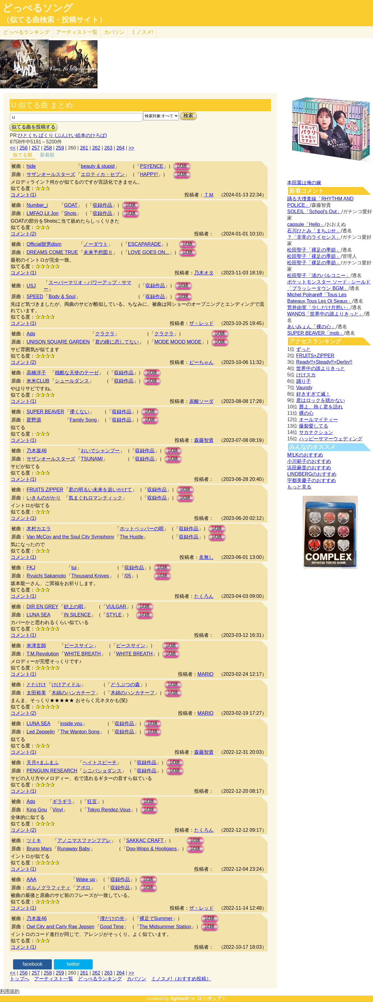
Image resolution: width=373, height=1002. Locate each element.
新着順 (47, 154)
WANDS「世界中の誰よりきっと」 (325, 313)
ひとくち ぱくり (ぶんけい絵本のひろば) (62, 135)
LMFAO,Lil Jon (43, 213)
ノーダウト (95, 244)
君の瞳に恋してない (117, 341)
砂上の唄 (73, 606)
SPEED (35, 296)
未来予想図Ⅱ (98, 252)
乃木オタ (204, 272)
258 (48, 147)
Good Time (112, 926)
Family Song (83, 419)
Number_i (37, 205)
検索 (188, 115)
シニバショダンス (102, 770)
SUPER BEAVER (45, 411)
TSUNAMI (92, 458)
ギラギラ (62, 801)
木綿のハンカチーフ (73, 692)
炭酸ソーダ (201, 401)
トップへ (19, 978)
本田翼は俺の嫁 (304, 182)
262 (96, 147)
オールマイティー (318, 419)
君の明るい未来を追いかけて (100, 489)
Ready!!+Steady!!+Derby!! (324, 362)
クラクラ (105, 333)
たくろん (204, 596)
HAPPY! (149, 174)
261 (84, 147)
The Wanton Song (79, 731)
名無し (206, 557)
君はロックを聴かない (320, 400)
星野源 (34, 419)
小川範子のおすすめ (309, 461)
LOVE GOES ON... (148, 252)
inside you (71, 723)
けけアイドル (66, 684)
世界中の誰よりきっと (320, 368)
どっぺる (26, 32)
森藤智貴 (204, 440)
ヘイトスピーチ (100, 762)
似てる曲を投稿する (33, 126)
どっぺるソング (37, 7)
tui (73, 567)
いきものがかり (44, 497)
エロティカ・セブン (103, 174)
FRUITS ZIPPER (45, 489)
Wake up (85, 879)
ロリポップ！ (211, 998)
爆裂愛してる (313, 426)
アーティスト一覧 (53, 978)
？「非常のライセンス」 (314, 237)
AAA (31, 879)
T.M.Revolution (43, 653)
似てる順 (22, 154)
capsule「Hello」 (306, 224)
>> (131, 147)
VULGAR (116, 606)
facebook (32, 964)
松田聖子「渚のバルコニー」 (318, 275)
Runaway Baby (73, 848)
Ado (31, 333)
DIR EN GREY (42, 606)
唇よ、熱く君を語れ (321, 406)
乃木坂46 (37, 450)
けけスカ (306, 374)
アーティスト (77, 32)
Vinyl (57, 809)
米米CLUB (38, 380)
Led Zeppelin (41, 731)
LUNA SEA (38, 614)
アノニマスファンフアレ (84, 840)
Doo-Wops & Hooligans (151, 848)
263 (108, 147)
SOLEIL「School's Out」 (314, 211)
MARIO (205, 674)
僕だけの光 (112, 918)
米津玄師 (36, 645)
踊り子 (303, 381)
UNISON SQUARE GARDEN (58, 341)
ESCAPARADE (144, 244)
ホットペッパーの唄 (142, 528)
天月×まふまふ (43, 762)
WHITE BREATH (82, 653)
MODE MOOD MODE (177, 341)
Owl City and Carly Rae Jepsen (60, 926)
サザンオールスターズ (51, 174)
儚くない (79, 411)
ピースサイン (79, 645)
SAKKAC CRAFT (145, 840)
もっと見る (299, 486)
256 (24, 147)
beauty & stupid (97, 166)
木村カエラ (39, 528)
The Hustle (131, 536)
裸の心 (306, 413)
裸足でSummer (156, 918)
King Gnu (37, 809)
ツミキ (34, 840)
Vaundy (304, 387)
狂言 (92, 801)
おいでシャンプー (100, 450)
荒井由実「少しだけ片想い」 (318, 307)
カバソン (114, 32)
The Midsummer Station (165, 926)
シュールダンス (72, 380)
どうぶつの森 (125, 684)
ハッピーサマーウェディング (330, 438)
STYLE (114, 614)
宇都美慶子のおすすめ (311, 480)
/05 (127, 575)
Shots (70, 213)
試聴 (182, 166)
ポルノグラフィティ (48, 887)
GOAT (70, 205)
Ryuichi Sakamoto (46, 575)
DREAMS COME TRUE (52, 252)
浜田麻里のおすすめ (309, 467)
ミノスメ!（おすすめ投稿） (181, 978)
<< (13, 147)
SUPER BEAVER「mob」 (315, 333)
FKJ (31, 567)
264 (120, 147)
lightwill (180, 998)
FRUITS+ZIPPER (315, 355)
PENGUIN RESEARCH (52, 770)
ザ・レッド (201, 323)
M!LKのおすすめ (305, 454)
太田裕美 (36, 692)
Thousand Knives (90, 575)
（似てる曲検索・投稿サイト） (54, 20)
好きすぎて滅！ (313, 394)
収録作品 (102, 205)
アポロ (83, 887)
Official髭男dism (44, 244)
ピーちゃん (201, 362)
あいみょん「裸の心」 (311, 326)
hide (31, 166)
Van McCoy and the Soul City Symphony (70, 536)
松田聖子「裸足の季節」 (314, 249)
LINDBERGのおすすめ (311, 474)
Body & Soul (61, 296)
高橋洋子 (36, 372)
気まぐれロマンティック (95, 497)
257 (36, 147)
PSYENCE (151, 166)
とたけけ (36, 684)
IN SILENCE (77, 614)
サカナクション (316, 432)
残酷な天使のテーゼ (77, 372)
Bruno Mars (39, 848)
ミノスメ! (142, 32)
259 (60, 147)
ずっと (303, 349)
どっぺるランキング (100, 978)
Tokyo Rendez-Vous (108, 809)
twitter (73, 964)
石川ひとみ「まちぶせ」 (314, 230)
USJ (31, 285)
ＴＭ (209, 194)
